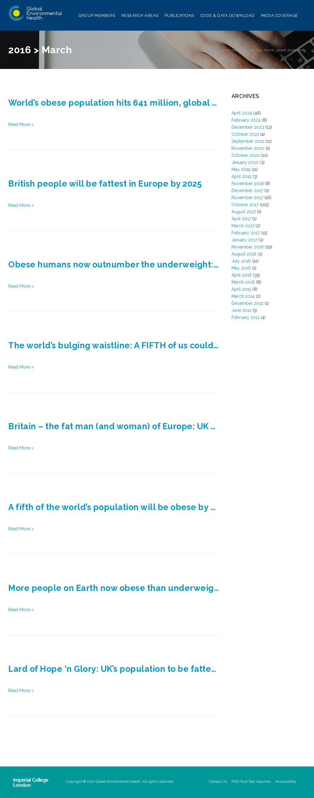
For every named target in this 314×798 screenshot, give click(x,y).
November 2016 (248, 246)
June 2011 (241, 310)
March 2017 (243, 225)
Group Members (96, 16)
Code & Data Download (228, 16)
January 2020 (245, 162)
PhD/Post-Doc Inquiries (251, 781)
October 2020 (246, 155)
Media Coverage (279, 16)
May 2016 (241, 268)
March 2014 (243, 296)
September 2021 (248, 141)
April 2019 (241, 176)
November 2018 (248, 183)
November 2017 (247, 197)
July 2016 (241, 261)
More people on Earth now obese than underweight (114, 588)
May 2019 (241, 169)
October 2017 (245, 204)
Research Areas (140, 16)
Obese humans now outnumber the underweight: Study (114, 264)
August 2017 (244, 211)
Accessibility (286, 781)
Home (199, 50)
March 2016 (243, 282)
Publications (179, 16)
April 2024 (242, 113)
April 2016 (242, 275)
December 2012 (247, 303)
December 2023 (248, 127)
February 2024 (246, 120)
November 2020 (248, 148)
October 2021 (245, 134)
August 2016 (244, 254)
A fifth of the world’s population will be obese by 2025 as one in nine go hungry (114, 507)
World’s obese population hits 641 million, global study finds (256, 50)
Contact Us (218, 781)
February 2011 (245, 317)
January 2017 (244, 239)
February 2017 (246, 232)
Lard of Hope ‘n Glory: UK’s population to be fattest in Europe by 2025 (114, 669)
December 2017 (247, 190)
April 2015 (241, 289)
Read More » (21, 124)
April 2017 (241, 218)
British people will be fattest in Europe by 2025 (105, 183)
